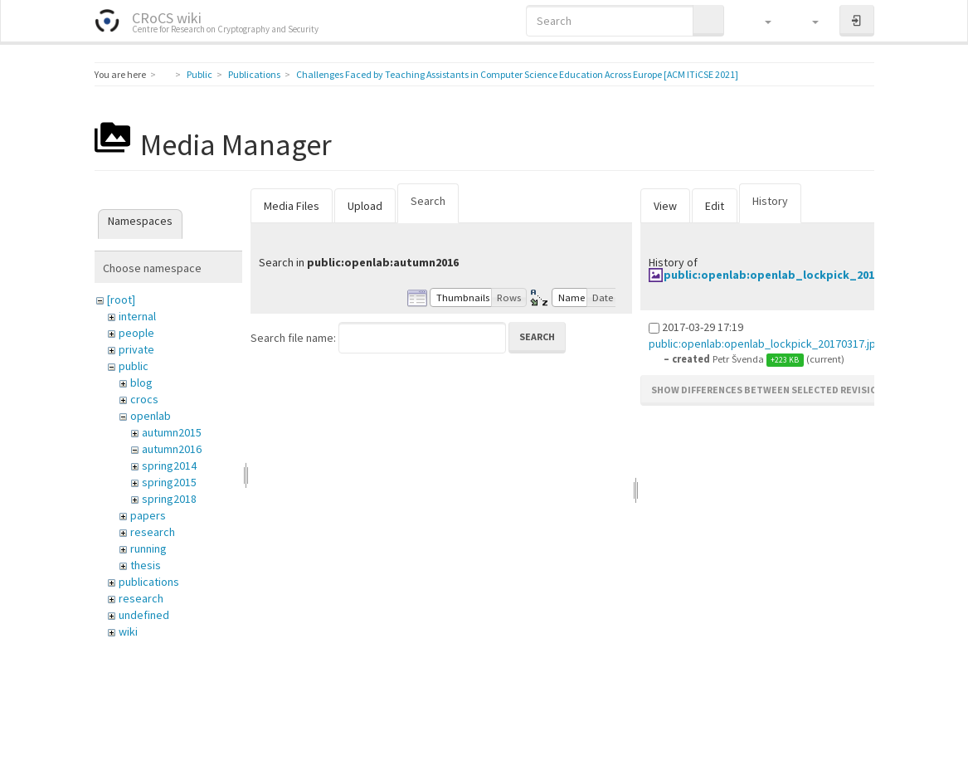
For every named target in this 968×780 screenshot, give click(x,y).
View (665, 205)
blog (141, 382)
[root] (121, 299)
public (133, 365)
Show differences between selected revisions (770, 389)
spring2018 (169, 498)
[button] (760, 20)
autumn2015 (172, 432)
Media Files (291, 205)
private (136, 349)
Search (428, 200)
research (152, 531)
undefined (144, 614)
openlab (150, 415)
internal (137, 316)
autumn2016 (172, 448)
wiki (128, 631)
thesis (145, 565)
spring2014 (169, 465)
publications (149, 581)
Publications (254, 74)
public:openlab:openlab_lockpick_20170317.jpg (795, 274)
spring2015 (169, 482)
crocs (144, 399)
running (148, 548)
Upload (365, 205)
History (770, 200)
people (136, 332)
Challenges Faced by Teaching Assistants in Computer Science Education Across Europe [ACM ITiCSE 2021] (517, 74)
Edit (714, 205)
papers (148, 515)
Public (199, 74)
